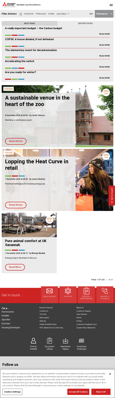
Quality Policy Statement (85, 328)
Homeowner (8, 312)
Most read (29, 23)
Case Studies (81, 314)
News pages (44, 318)
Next (111, 280)
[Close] (110, 377)
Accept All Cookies (78, 395)
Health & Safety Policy (48, 324)
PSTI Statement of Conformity (51, 328)
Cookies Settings (12, 395)
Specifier (6, 319)
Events (78, 318)
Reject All (101, 395)
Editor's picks (85, 23)
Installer (5, 315)
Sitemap (43, 321)
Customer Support (83, 311)
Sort (91, 14)
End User (6, 323)
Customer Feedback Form (86, 324)
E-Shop (79, 321)
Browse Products (46, 308)
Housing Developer (11, 327)
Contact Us (44, 311)
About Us (80, 308)
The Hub (43, 314)
